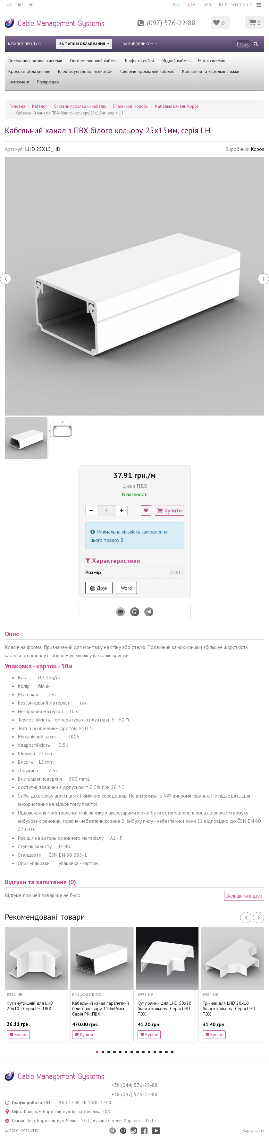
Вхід (223, 4)
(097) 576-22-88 (171, 22)
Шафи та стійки (139, 61)
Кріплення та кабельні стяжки (210, 71)
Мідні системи (211, 61)
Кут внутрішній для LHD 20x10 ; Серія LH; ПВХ (30, 1006)
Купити (169, 510)
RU (20, 4)
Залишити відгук (244, 895)
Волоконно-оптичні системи (35, 61)
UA (9, 4)
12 (160, 1052)
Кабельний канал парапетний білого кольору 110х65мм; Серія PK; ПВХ (100, 1009)
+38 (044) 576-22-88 (134, 1085)
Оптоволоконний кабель (93, 61)
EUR (176, 4)
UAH (191, 4)
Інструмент (18, 82)
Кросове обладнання (29, 71)
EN (31, 4)
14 (172, 1052)
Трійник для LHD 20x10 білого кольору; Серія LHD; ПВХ (229, 1009)
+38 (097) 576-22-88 (134, 1094)
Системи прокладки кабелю (147, 71)
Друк (98, 588)
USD (207, 4)
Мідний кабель (176, 61)
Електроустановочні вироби (85, 71)
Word (126, 588)
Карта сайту (253, 1130)
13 (166, 1052)
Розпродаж (48, 82)
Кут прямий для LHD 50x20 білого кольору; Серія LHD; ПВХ (164, 1009)
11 (155, 1052)
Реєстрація (241, 4)
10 (149, 1052)
